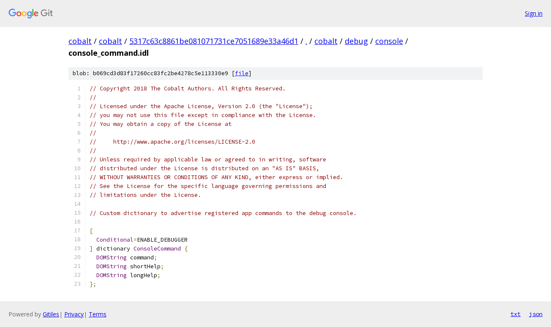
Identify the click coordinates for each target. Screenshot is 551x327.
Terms (97, 314)
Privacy (74, 314)
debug (356, 41)
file (241, 73)
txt (515, 314)
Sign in (534, 13)
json (536, 314)
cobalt (80, 41)
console (389, 41)
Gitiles (51, 314)
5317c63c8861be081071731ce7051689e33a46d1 (213, 41)
